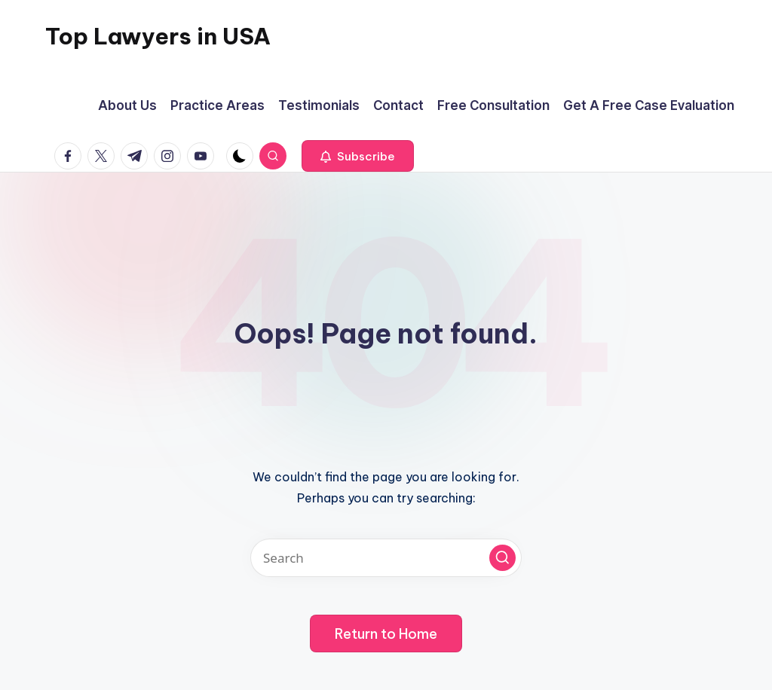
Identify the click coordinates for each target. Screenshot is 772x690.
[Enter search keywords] (386, 558)
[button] (358, 156)
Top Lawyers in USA (158, 36)
